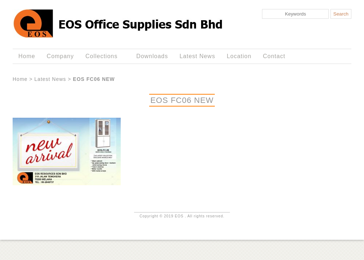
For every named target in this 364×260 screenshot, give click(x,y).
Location (239, 56)
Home (26, 56)
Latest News (197, 56)
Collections (103, 56)
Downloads (152, 56)
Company (60, 56)
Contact (274, 56)
